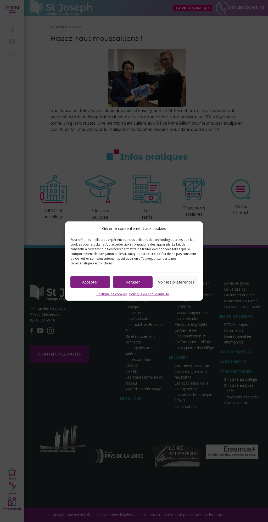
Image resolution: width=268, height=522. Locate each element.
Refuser (133, 282)
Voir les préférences (176, 282)
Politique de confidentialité (149, 294)
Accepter (90, 282)
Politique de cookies (112, 294)
